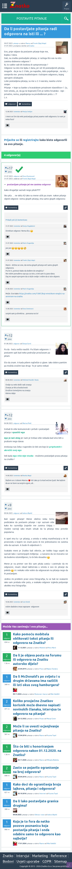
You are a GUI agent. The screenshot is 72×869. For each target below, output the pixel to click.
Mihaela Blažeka (53, 760)
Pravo (41, 669)
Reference (59, 856)
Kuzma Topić (51, 735)
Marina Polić (26, 423)
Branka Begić (27, 475)
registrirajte (31, 140)
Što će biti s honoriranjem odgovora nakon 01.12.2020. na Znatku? (37, 750)
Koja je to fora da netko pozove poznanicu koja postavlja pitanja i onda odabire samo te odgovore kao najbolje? (37, 829)
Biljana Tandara (52, 669)
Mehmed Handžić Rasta (31, 380)
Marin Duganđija (28, 243)
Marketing (40, 856)
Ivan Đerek (26, 602)
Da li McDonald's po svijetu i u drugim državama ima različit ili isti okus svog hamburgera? (36, 680)
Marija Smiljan (27, 111)
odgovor (17, 176)
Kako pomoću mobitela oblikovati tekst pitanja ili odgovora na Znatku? (33, 638)
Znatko (31, 46)
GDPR (46, 861)
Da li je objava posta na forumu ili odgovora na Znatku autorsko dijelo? (37, 659)
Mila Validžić (55, 694)
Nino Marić (52, 648)
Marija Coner (51, 719)
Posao (41, 719)
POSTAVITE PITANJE (32, 18)
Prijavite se (11, 140)
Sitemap (60, 861)
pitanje (16, 43)
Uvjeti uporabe (28, 861)
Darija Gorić (26, 344)
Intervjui (22, 856)
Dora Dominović (29, 176)
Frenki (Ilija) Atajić (39, 43)
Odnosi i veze (40, 815)
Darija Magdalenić (29, 226)
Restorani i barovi (41, 694)
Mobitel (42, 648)
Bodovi (8, 861)
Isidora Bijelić (27, 513)
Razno (28, 43)
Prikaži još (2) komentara (16, 220)
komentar (17, 111)
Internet (42, 794)
